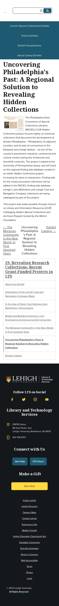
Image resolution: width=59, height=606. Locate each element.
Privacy (29, 572)
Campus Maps (29, 512)
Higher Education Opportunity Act (29, 536)
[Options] (42, 10)
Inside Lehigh (29, 500)
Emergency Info (29, 524)
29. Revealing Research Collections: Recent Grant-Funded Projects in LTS (29, 269)
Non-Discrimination (29, 548)
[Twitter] (24, 399)
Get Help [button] (20, 461)
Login (29, 578)
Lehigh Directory (29, 506)
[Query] (32, 10)
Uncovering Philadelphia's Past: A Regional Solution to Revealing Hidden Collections (26, 343)
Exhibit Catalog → (48, 229)
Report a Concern (29, 554)
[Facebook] (12, 399)
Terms (29, 566)
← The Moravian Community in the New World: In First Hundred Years (11, 240)
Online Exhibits (29, 35)
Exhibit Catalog (13, 355)
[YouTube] (47, 399)
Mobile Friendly (29, 530)
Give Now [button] (29, 486)
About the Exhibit (14, 284)
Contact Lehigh (29, 518)
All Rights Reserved (18, 591)
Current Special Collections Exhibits (29, 26)
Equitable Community (29, 542)
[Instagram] (35, 399)
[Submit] (47, 10)
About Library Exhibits (29, 55)
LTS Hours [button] (38, 461)
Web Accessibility (29, 560)
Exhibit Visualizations (29, 45)
